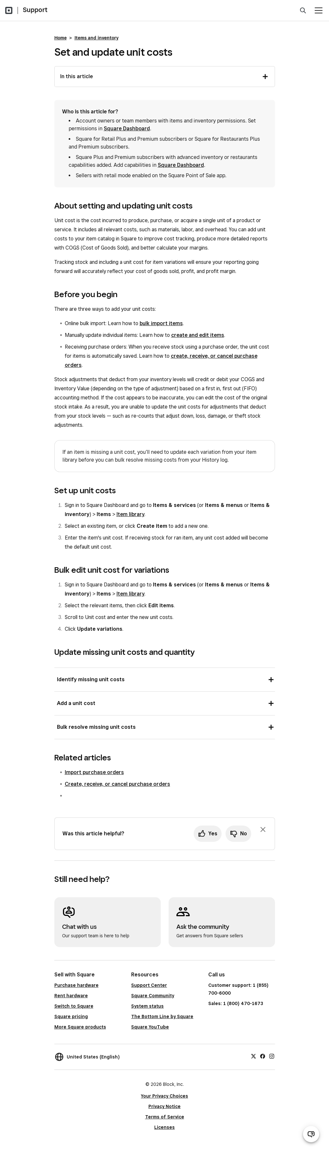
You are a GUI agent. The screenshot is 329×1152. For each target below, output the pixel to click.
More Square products (80, 1027)
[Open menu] (318, 10)
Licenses (164, 1127)
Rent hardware (71, 995)
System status (147, 1006)
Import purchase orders (94, 772)
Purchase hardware (76, 985)
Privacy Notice (164, 1106)
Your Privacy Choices (164, 1096)
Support (35, 10)
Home (60, 37)
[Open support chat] (311, 1134)
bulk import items (161, 323)
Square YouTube (150, 1027)
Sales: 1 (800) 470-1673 (235, 1003)
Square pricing (71, 1016)
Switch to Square (73, 1006)
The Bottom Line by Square (162, 1016)
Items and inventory (96, 37)
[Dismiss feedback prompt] (263, 829)
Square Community (152, 995)
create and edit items (197, 335)
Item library (130, 514)
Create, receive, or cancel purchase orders (117, 784)
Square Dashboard (127, 128)
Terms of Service (164, 1116)
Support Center (149, 985)
